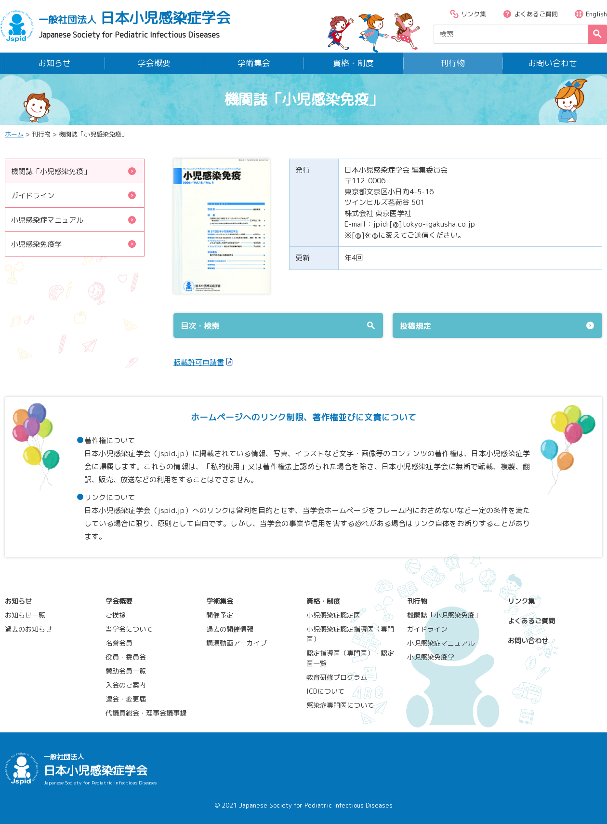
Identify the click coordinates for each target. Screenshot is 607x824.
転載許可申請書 (198, 361)
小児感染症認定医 (333, 614)
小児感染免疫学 (74, 243)
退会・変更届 (126, 697)
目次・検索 (278, 325)
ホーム (14, 133)
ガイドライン (74, 194)
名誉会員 (119, 642)
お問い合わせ (552, 62)
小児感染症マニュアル (74, 219)
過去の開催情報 (229, 628)
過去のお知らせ (28, 628)
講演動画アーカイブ (236, 642)
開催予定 (219, 614)
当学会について (129, 628)
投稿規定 (497, 325)
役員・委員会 (126, 656)
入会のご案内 (126, 684)
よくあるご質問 (530, 14)
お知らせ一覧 (25, 614)
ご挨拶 (116, 614)
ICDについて (325, 690)
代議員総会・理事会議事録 (146, 711)
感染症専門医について (340, 704)
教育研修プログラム (336, 676)
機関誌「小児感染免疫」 (74, 170)
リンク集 (467, 14)
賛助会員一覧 (126, 670)
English (590, 14)
